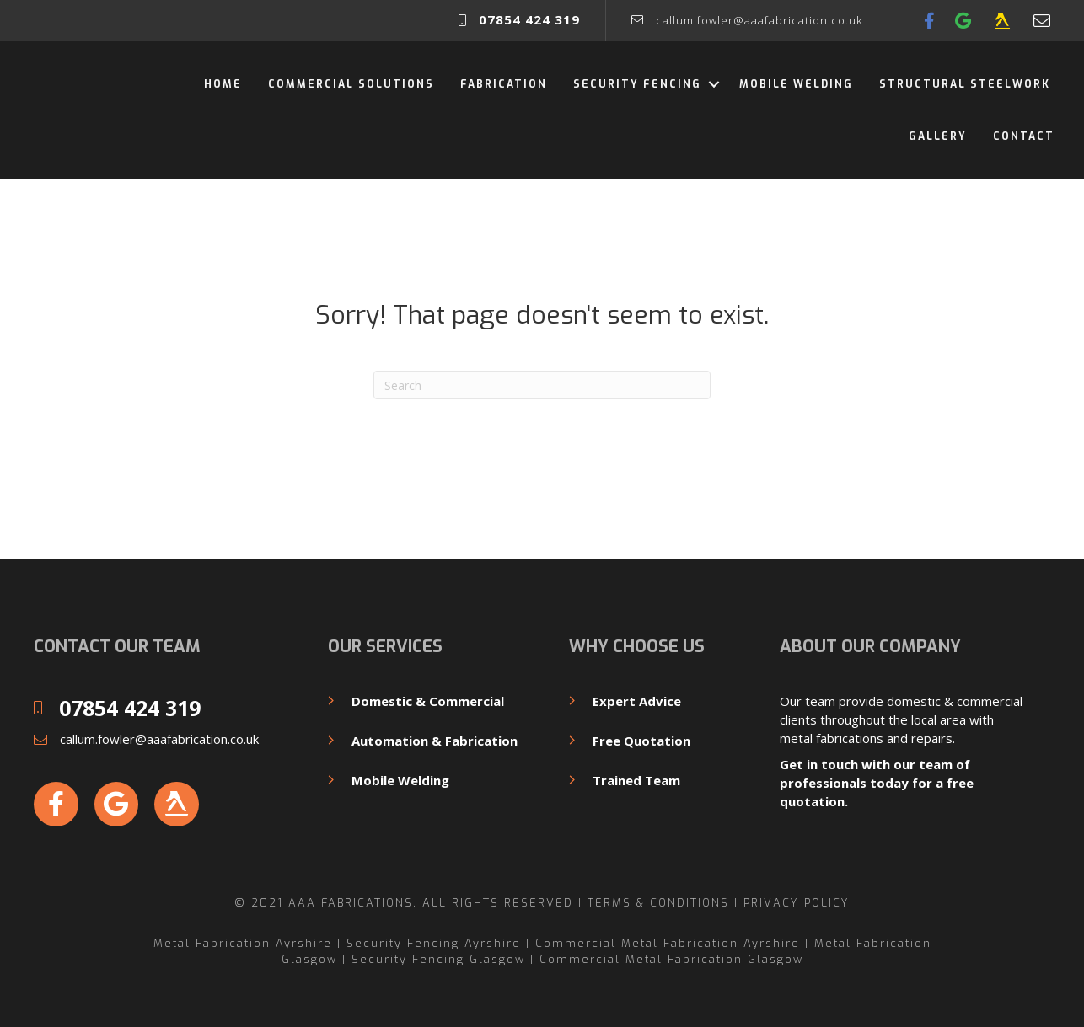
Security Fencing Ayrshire (433, 943)
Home (223, 84)
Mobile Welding (796, 84)
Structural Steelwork (966, 84)
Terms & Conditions (658, 903)
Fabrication (503, 84)
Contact (1023, 136)
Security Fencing (637, 84)
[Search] (542, 385)
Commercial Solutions (351, 84)
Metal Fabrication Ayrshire (242, 943)
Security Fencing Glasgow (438, 959)
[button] (713, 84)
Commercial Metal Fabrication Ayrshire (667, 943)
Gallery (938, 136)
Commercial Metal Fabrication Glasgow (671, 959)
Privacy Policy (796, 903)
